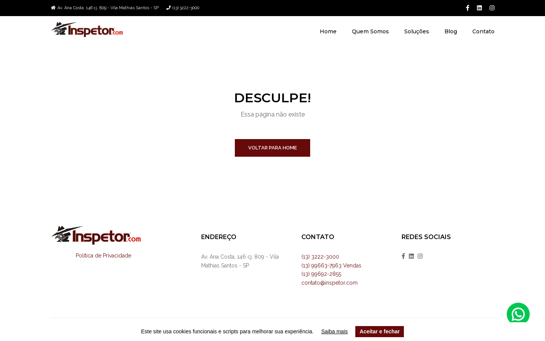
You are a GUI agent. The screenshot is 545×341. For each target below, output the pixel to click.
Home (328, 31)
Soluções (416, 31)
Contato (483, 31)
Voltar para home (272, 148)
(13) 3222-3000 (185, 7)
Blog (450, 31)
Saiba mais (334, 331)
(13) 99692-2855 (321, 274)
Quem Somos (370, 31)
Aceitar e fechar (380, 331)
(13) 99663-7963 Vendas (331, 265)
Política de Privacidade (103, 255)
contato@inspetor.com (329, 283)
